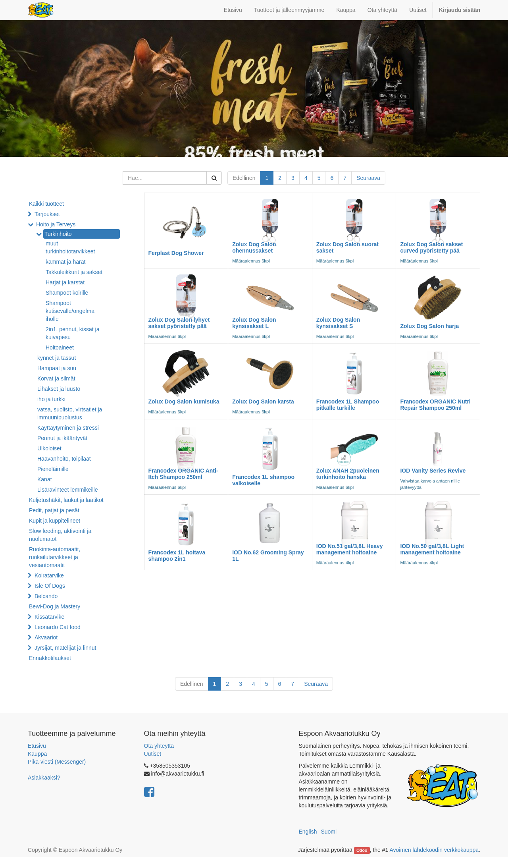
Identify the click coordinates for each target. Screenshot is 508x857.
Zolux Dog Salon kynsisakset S (338, 323)
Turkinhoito (58, 234)
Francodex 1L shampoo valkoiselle (263, 480)
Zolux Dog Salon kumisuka (183, 401)
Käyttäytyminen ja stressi (68, 428)
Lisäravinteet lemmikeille (67, 489)
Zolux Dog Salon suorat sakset (347, 247)
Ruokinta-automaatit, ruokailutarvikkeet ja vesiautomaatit (54, 557)
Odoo (361, 850)
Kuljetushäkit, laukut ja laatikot (66, 500)
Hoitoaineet (60, 347)
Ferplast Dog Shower (176, 253)
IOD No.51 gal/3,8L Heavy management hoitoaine (349, 549)
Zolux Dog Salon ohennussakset (254, 247)
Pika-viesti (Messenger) (57, 762)
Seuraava (368, 178)
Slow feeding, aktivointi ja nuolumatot (60, 535)
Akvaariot (46, 637)
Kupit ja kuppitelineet (54, 520)
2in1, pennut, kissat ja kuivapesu (72, 333)
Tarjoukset (47, 214)
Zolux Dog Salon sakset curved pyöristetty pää (431, 247)
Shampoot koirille (67, 293)
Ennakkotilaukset (50, 658)
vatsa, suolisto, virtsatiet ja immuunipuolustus (69, 413)
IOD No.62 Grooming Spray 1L (268, 555)
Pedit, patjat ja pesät (54, 510)
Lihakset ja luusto (58, 389)
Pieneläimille (53, 469)
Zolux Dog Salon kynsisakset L (254, 323)
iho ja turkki (51, 399)
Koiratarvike (49, 575)
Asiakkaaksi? (44, 777)
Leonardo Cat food (58, 627)
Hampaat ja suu (56, 368)
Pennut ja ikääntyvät (62, 438)
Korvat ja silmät (56, 378)
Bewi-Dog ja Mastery (54, 606)
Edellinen (244, 178)
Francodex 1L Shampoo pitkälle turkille (347, 404)
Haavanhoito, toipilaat (64, 459)
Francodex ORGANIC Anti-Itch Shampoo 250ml (183, 473)
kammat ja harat (65, 262)
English (308, 831)
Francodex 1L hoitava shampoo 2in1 (177, 555)
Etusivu (37, 746)
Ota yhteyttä (159, 746)
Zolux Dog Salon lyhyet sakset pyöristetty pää (179, 323)
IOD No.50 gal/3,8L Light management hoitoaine (432, 549)
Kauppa (37, 754)
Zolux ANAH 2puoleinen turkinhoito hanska (347, 473)
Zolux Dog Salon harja (429, 326)
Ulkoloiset (49, 448)
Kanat (44, 479)
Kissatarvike (49, 617)
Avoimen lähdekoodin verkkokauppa (434, 850)
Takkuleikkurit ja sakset (74, 272)
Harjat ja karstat (65, 282)
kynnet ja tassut (56, 358)
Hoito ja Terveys (55, 224)
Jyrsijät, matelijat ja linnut (65, 648)
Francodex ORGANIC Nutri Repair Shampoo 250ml (435, 404)
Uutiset (153, 754)
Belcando (46, 596)
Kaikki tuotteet (46, 204)
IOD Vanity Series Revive (433, 470)
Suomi (329, 831)
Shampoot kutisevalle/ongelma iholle (70, 311)
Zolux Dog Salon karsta (263, 401)
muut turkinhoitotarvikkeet (70, 247)
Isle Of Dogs (50, 586)
